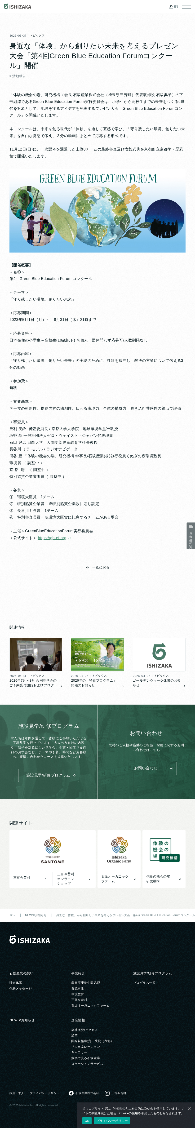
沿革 (74, 1035)
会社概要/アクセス (84, 1030)
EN (176, 6)
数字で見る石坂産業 (85, 1058)
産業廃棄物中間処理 (85, 983)
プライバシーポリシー (44, 1093)
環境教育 (77, 994)
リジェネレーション (85, 1046)
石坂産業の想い (21, 973)
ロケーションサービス (87, 1064)
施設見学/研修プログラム (152, 973)
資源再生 (77, 988)
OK (87, 1121)
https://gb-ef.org (52, 538)
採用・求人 (16, 1093)
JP (171, 6)
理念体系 (15, 983)
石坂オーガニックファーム (90, 1005)
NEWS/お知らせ (22, 1020)
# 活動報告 (17, 77)
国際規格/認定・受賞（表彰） (92, 1041)
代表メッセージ (20, 988)
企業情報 (78, 1020)
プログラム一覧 (144, 983)
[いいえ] (189, 1108)
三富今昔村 (79, 1000)
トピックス (37, 36)
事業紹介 (78, 973)
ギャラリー (79, 1052)
